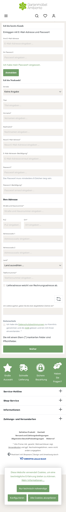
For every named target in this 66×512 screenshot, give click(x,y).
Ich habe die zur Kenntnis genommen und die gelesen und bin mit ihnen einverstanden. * (31, 327)
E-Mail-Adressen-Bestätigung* (15, 153)
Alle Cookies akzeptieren (43, 498)
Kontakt (41, 432)
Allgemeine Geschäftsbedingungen (27, 439)
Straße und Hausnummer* (13, 206)
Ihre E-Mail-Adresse (11, 38)
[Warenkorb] (60, 14)
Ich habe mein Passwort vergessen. (21, 65)
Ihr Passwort (8, 52)
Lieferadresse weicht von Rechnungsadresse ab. (32, 285)
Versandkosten (14, 447)
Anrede (6, 87)
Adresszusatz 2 (9, 248)
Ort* (25, 220)
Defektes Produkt (27, 432)
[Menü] (6, 16)
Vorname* (7, 113)
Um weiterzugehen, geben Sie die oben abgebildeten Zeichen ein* (28, 306)
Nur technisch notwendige (33, 488)
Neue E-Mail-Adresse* (11, 140)
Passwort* (7, 167)
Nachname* (7, 127)
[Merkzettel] (45, 16)
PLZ (4, 220)
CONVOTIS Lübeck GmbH (35, 459)
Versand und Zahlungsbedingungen (32, 435)
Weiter (33, 349)
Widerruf (50, 439)
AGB (27, 328)
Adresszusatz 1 (9, 234)
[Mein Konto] (53, 16)
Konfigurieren (17, 498)
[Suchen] (37, 16)
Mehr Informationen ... (33, 480)
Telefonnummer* (10, 273)
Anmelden (11, 72)
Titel (5, 100)
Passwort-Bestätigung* (12, 185)
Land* (5, 260)
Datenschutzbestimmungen (31, 324)
